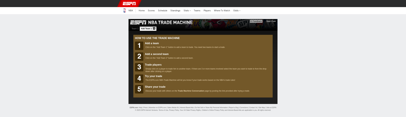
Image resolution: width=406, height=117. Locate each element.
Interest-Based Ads (187, 107)
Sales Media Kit (172, 107)
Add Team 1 (148, 28)
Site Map (262, 107)
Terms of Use (163, 110)
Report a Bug (233, 107)
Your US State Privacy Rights (190, 110)
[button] (282, 3)
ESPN (129, 3)
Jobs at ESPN (271, 107)
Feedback (256, 21)
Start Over (271, 21)
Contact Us (253, 107)
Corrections (244, 107)
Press (146, 107)
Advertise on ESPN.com (157, 107)
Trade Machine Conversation (191, 91)
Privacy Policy (174, 110)
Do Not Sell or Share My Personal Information (211, 107)
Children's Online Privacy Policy (213, 110)
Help (140, 107)
